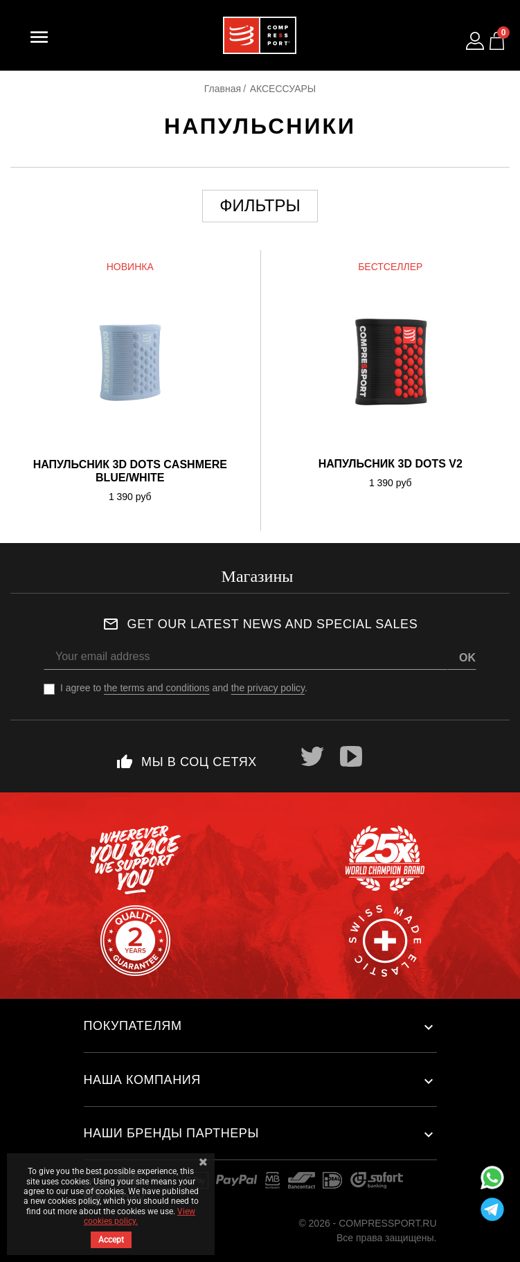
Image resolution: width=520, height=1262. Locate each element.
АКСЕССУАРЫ (283, 88)
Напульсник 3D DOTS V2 (391, 464)
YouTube (351, 756)
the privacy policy (268, 687)
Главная (222, 88)
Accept (111, 1240)
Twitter (312, 756)
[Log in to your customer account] (475, 41)
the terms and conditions (157, 687)
